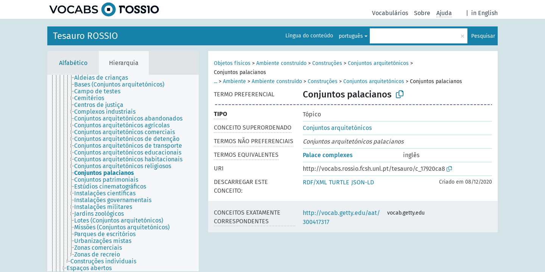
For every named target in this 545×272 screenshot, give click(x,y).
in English (484, 13)
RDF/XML (315, 182)
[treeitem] (104, 77)
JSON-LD (362, 182)
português (351, 36)
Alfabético (73, 62)
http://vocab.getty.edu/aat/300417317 (341, 217)
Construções (327, 63)
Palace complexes (328, 155)
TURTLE (339, 182)
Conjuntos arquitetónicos (378, 63)
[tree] (123, 173)
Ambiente (234, 81)
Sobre (422, 13)
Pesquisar (483, 36)
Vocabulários (390, 13)
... (215, 81)
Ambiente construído (281, 63)
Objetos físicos (232, 63)
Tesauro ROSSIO (85, 36)
